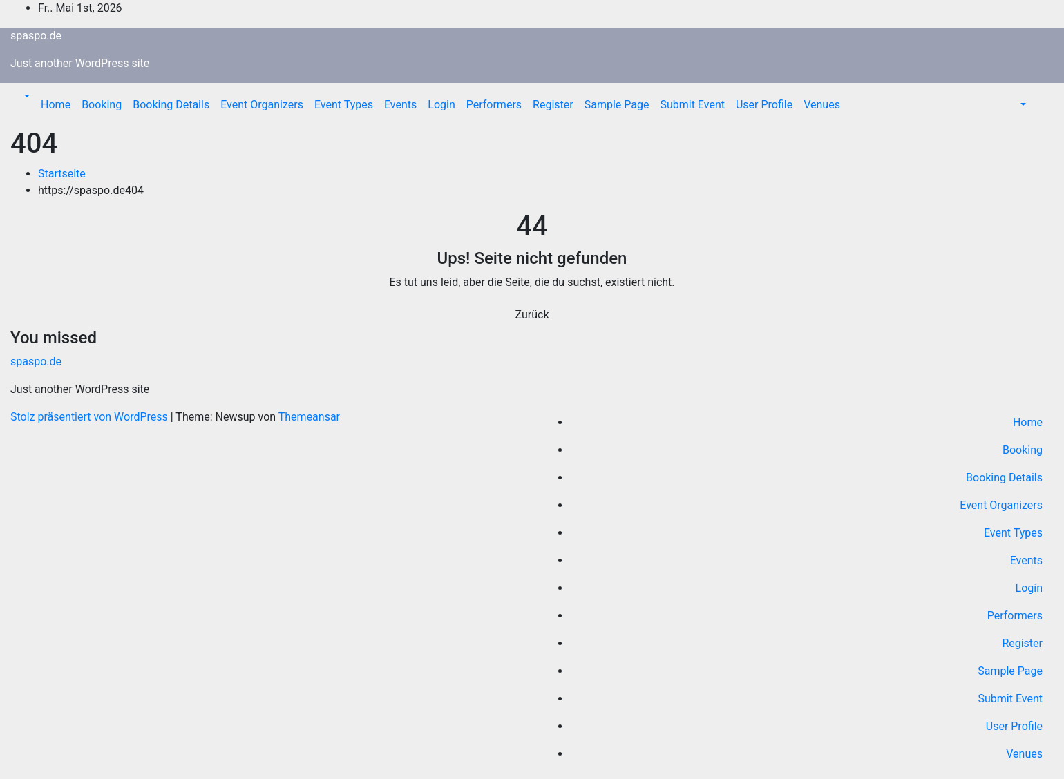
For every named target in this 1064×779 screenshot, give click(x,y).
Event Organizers (261, 104)
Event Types (343, 104)
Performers (494, 104)
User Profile (764, 104)
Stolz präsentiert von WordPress (90, 416)
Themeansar (309, 416)
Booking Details (171, 104)
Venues (822, 104)
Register (553, 104)
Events (400, 104)
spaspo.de (35, 35)
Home (55, 104)
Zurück (532, 314)
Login (441, 104)
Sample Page (617, 104)
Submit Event (692, 104)
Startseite (62, 173)
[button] (25, 96)
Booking (102, 104)
